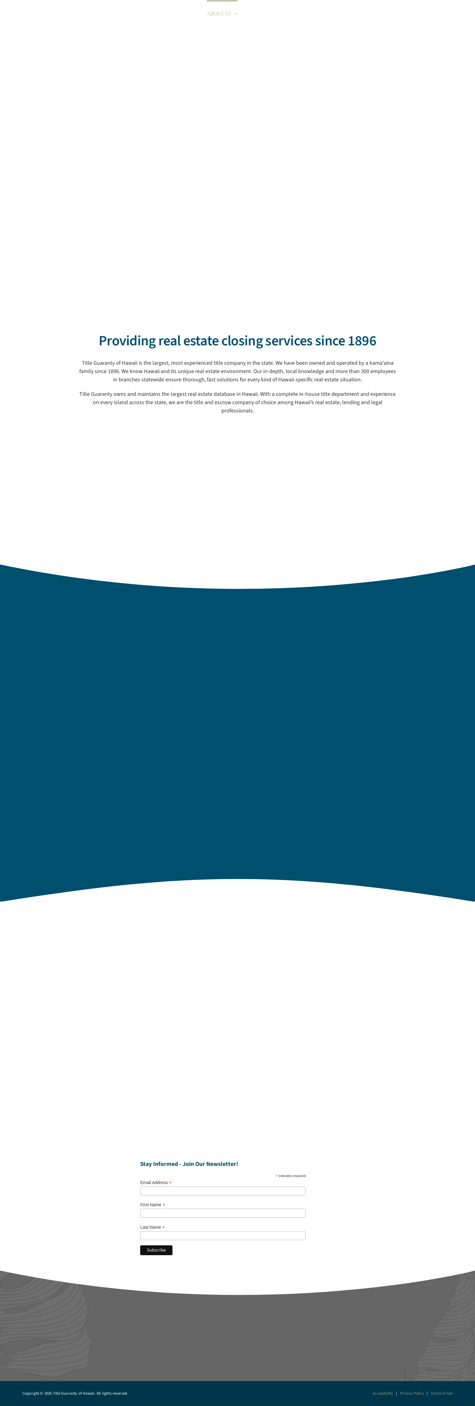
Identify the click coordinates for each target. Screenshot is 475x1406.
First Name (152, 1205)
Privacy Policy (412, 1393)
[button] (456, 13)
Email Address (156, 1183)
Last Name (152, 1227)
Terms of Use (442, 1393)
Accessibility (383, 1393)
